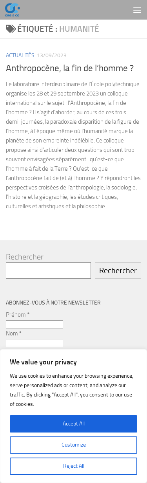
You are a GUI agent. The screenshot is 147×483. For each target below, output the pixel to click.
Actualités (20, 55)
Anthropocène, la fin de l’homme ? (70, 68)
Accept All (74, 423)
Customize (74, 445)
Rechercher (25, 256)
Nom (14, 333)
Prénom (17, 314)
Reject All (73, 466)
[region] (73, 416)
